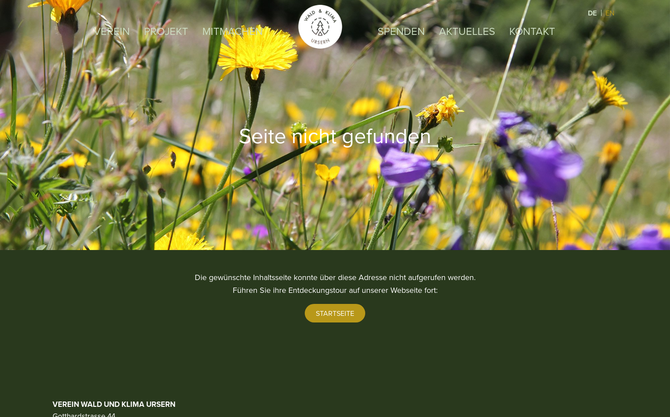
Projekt (166, 30)
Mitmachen (232, 30)
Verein (112, 30)
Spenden (401, 30)
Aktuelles (467, 30)
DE (593, 13)
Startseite (335, 313)
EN (610, 13)
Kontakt (532, 30)
